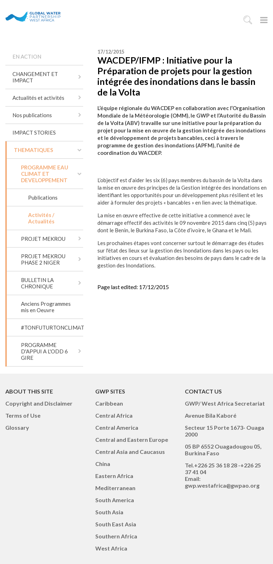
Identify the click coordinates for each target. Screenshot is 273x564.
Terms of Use (23, 415)
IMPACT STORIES (34, 132)
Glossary (17, 427)
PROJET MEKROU (43, 238)
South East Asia (115, 524)
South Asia (109, 512)
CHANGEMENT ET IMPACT (35, 77)
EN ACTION (26, 56)
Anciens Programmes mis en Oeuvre (46, 306)
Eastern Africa (114, 475)
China (102, 463)
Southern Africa (116, 536)
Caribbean (109, 403)
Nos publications (32, 115)
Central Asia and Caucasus (130, 451)
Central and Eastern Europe (131, 439)
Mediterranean (115, 487)
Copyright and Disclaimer (39, 403)
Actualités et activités (38, 97)
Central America (116, 427)
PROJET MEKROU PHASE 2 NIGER (43, 259)
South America (114, 500)
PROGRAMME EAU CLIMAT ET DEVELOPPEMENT (44, 173)
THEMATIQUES (33, 150)
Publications (43, 197)
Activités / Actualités (41, 218)
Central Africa (114, 415)
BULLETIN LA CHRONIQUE (37, 283)
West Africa (111, 548)
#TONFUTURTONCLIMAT (52, 327)
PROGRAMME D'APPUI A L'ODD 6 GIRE (44, 351)
